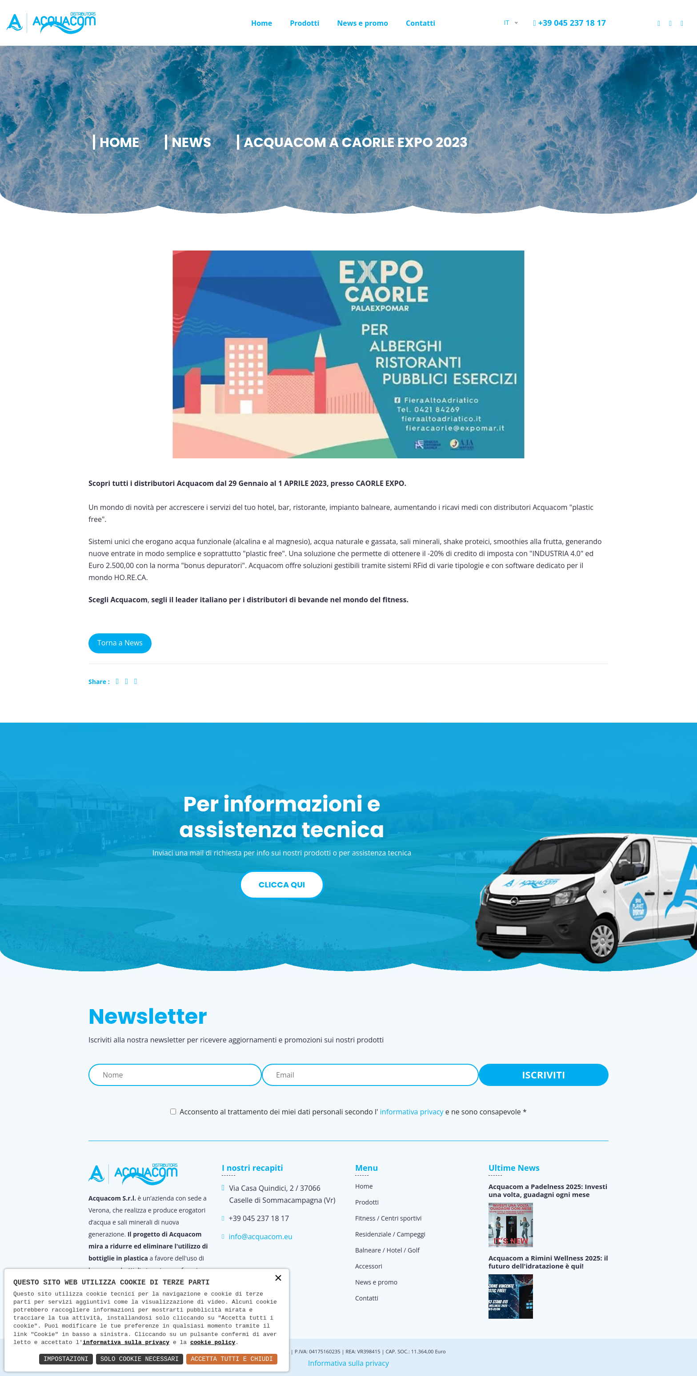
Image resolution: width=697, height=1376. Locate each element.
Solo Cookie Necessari (139, 1359)
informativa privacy (412, 1112)
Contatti (420, 23)
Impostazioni (66, 1359)
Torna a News (120, 643)
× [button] (278, 1279)
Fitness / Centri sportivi (388, 1218)
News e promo (362, 23)
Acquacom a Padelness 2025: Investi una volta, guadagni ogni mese (548, 1190)
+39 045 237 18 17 (569, 22)
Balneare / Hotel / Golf (387, 1250)
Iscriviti (543, 1074)
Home (261, 23)
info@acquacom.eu (260, 1236)
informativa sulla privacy (126, 1343)
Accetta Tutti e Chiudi (232, 1359)
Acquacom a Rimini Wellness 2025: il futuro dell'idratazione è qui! (548, 1262)
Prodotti (304, 23)
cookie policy (212, 1343)
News (191, 143)
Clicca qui (282, 884)
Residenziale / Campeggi (390, 1234)
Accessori (368, 1266)
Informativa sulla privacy (348, 1363)
